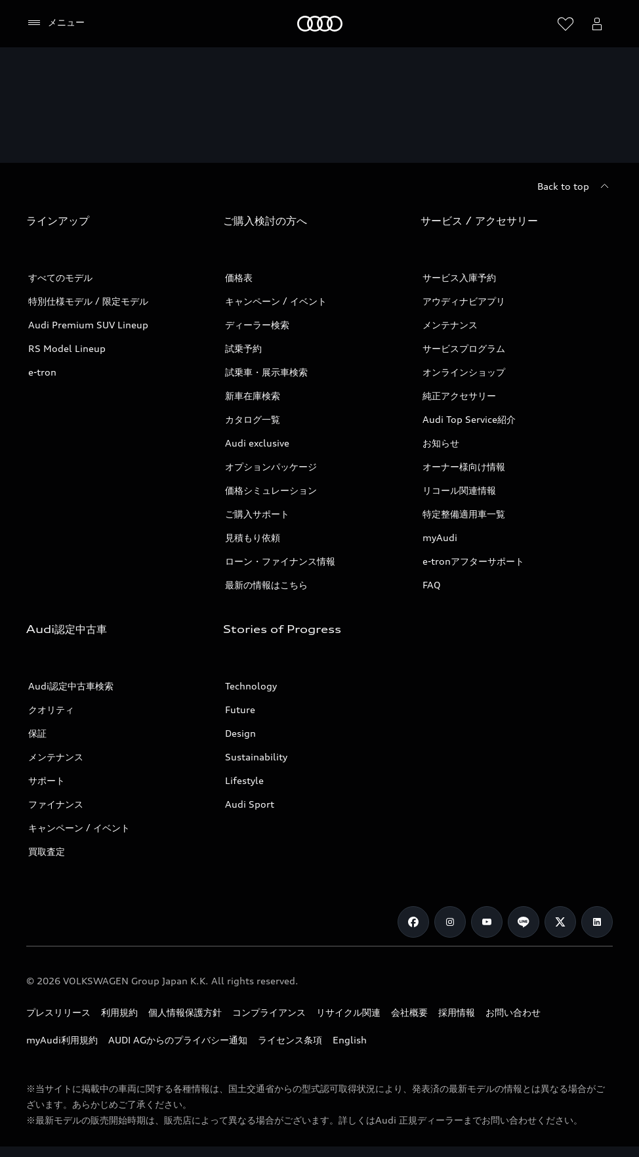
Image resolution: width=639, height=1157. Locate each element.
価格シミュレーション (271, 490)
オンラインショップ (464, 372)
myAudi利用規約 (62, 1039)
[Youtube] (487, 922)
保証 (37, 733)
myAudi (440, 537)
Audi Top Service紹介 (469, 419)
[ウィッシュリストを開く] (565, 23)
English (350, 1039)
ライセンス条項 (290, 1039)
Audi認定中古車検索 (70, 685)
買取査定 (46, 851)
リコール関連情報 (459, 490)
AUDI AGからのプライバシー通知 (177, 1039)
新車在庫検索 (252, 395)
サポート (46, 780)
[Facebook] (413, 922)
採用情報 (456, 1012)
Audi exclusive (257, 442)
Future (240, 709)
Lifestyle (244, 780)
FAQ (432, 584)
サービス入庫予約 (459, 277)
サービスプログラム (464, 348)
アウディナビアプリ (464, 301)
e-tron (42, 372)
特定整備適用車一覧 (464, 513)
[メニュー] (55, 23)
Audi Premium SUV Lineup (88, 324)
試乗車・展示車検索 (266, 372)
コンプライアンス (269, 1012)
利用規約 (119, 1012)
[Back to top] (575, 186)
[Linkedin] (597, 922)
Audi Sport (249, 804)
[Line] (523, 922)
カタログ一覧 (252, 419)
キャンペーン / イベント (276, 301)
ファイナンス (55, 804)
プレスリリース (58, 1012)
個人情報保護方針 (185, 1012)
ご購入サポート (257, 513)
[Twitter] (560, 922)
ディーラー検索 (257, 324)
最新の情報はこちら (266, 584)
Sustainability (256, 756)
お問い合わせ (513, 1012)
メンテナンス (450, 324)
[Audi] (319, 24)
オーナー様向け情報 (464, 466)
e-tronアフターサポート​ (473, 561)
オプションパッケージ (271, 466)
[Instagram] (450, 922)
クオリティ (51, 709)
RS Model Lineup (67, 348)
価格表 (239, 277)
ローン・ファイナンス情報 (280, 561)
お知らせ (441, 442)
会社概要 (409, 1012)
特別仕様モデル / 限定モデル (88, 301)
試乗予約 (243, 348)
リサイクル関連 (348, 1012)
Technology (251, 685)
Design (240, 733)
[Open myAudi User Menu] (597, 23)
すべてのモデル (60, 277)
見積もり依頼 (252, 537)
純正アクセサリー (459, 395)
